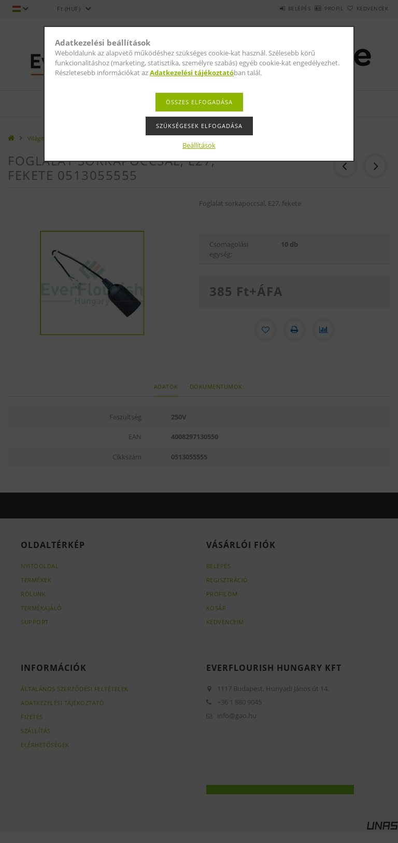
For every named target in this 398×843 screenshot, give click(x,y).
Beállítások (199, 145)
